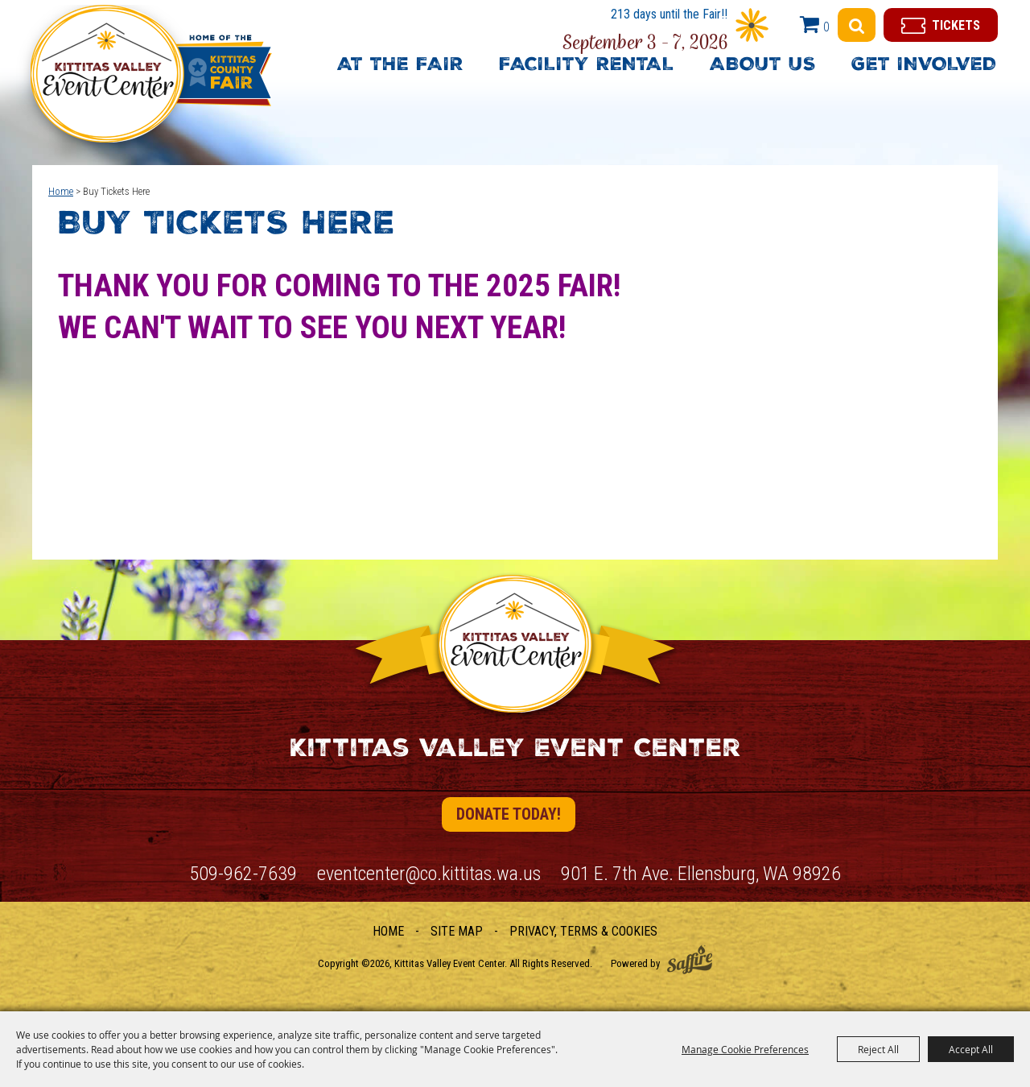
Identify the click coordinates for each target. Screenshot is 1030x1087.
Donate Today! (508, 814)
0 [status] (826, 27)
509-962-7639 (243, 873)
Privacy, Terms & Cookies (583, 931)
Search (857, 25)
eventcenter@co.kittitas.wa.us (429, 873)
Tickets (956, 25)
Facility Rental (586, 66)
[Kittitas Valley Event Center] (144, 83)
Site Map (457, 931)
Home (60, 191)
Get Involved (923, 66)
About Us (763, 66)
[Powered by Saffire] (689, 959)
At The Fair (400, 66)
